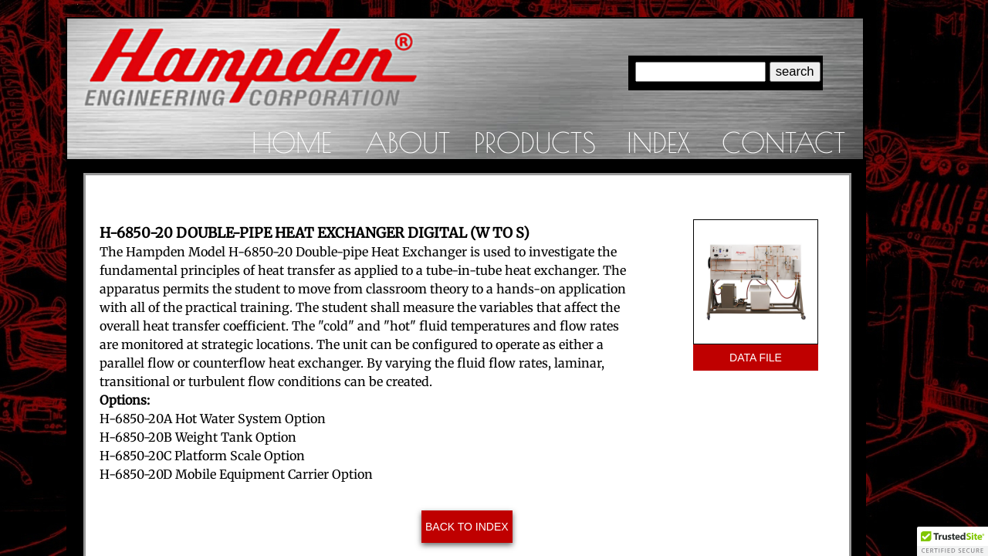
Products (535, 142)
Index (658, 142)
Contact (783, 142)
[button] (952, 541)
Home (291, 142)
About (407, 142)
